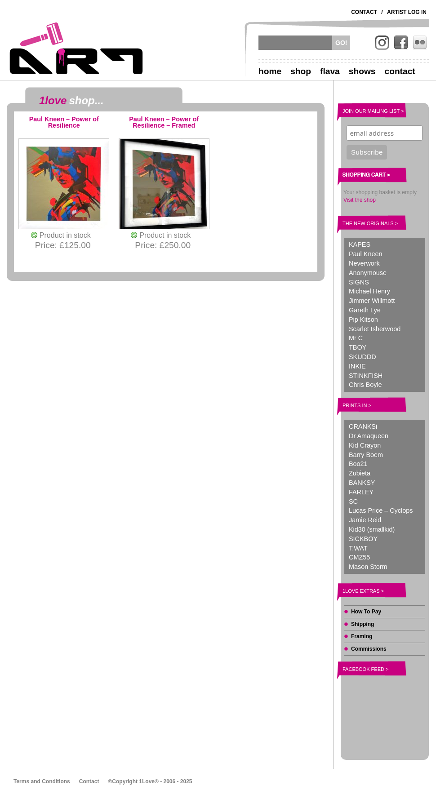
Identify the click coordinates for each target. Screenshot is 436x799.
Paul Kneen (365, 253)
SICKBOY (363, 538)
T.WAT (358, 548)
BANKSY (362, 482)
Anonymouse (368, 272)
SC (353, 501)
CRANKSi (363, 426)
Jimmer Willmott (372, 300)
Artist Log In (407, 12)
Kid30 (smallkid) (372, 529)
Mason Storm (368, 566)
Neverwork (364, 263)
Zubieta (359, 473)
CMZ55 (359, 557)
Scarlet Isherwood (374, 329)
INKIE (357, 366)
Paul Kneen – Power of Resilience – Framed (164, 122)
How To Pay (366, 611)
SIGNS (359, 282)
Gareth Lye (365, 310)
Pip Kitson (363, 319)
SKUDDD (362, 356)
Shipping (362, 624)
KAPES (359, 244)
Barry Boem (366, 454)
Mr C (356, 338)
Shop (300, 71)
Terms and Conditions (41, 781)
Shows (362, 71)
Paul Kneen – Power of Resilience (64, 122)
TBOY (357, 347)
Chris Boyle (365, 384)
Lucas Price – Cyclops (381, 510)
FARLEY (361, 492)
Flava (330, 71)
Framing (361, 636)
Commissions (369, 649)
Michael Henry (369, 291)
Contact (364, 12)
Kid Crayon (365, 445)
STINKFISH (366, 375)
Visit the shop (359, 200)
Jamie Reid (365, 520)
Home (269, 71)
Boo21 (358, 463)
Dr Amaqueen (368, 435)
